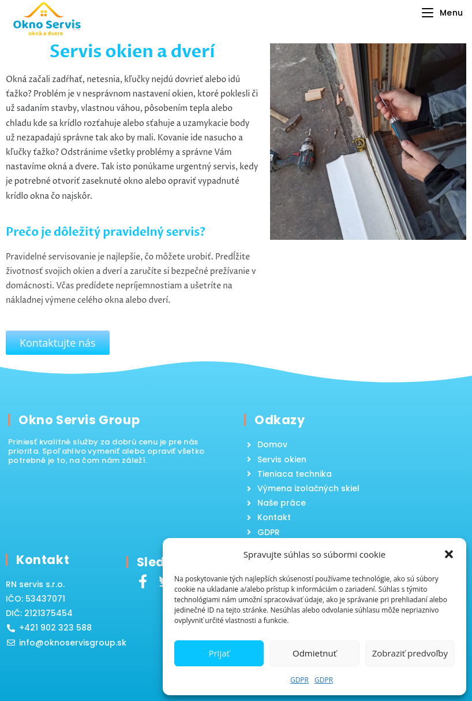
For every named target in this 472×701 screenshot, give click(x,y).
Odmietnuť (314, 653)
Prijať (218, 653)
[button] (449, 554)
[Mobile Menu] (442, 12)
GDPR (299, 680)
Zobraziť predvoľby (410, 653)
